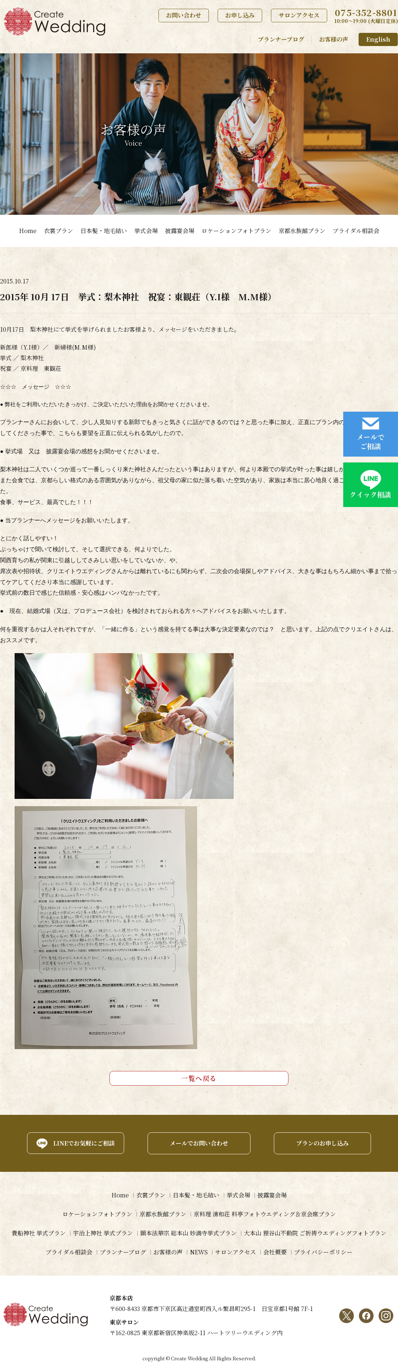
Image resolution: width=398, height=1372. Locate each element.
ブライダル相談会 (356, 230)
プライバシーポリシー (323, 1252)
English (378, 39)
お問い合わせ (183, 15)
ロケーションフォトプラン (236, 230)
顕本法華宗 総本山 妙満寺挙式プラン (188, 1233)
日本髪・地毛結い (103, 230)
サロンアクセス (299, 15)
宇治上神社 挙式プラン (103, 1233)
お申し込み (240, 15)
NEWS (199, 1252)
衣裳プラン (58, 230)
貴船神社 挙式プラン (39, 1233)
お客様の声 (333, 39)
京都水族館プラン (302, 230)
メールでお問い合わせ (199, 1143)
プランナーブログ (281, 39)
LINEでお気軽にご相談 (84, 1143)
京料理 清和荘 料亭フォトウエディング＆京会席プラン (265, 1214)
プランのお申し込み (322, 1143)
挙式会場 (146, 230)
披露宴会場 (179, 230)
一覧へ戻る (199, 1078)
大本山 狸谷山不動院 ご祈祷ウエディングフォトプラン (315, 1233)
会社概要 (275, 1252)
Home (28, 230)
